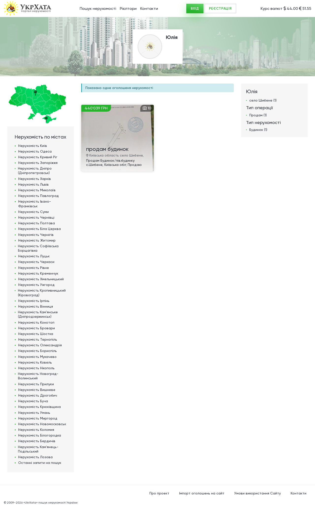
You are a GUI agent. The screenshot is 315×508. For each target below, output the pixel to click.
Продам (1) (258, 115)
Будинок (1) (258, 130)
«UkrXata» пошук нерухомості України (50, 502)
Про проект (159, 493)
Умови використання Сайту (257, 493)
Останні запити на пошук (39, 463)
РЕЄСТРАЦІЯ (220, 8)
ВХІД (195, 8)
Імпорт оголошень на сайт (201, 493)
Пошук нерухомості (98, 8)
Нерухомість (32, 146)
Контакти (149, 8)
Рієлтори (128, 8)
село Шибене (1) (263, 100)
